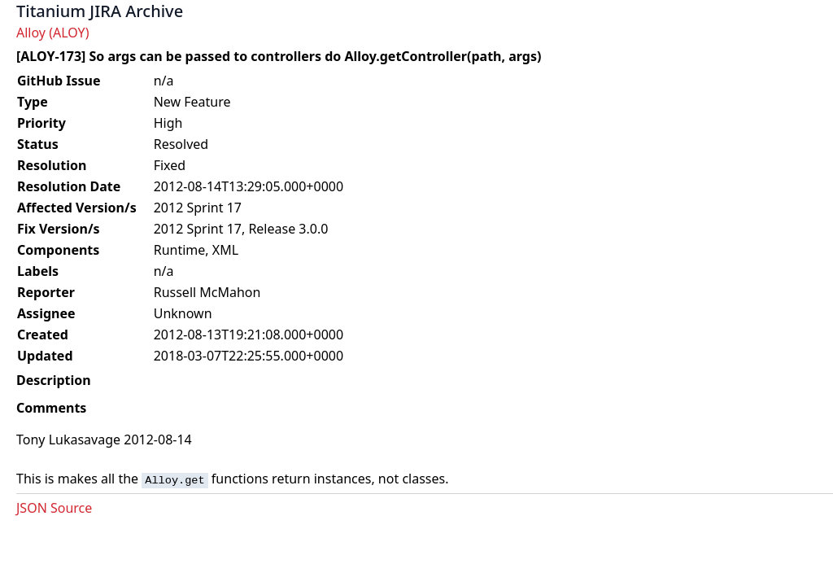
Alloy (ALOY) (52, 33)
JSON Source (54, 508)
